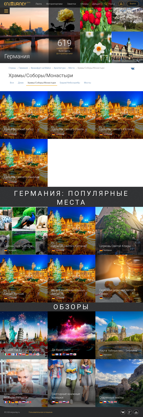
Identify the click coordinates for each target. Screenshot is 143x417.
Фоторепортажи (54, 4)
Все (12, 82)
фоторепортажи (64, 53)
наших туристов (64, 48)
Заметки (71, 4)
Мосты (87, 82)
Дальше (97, 4)
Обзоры (85, 4)
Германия (23, 68)
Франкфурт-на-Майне (41, 68)
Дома (20, 82)
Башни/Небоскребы (70, 82)
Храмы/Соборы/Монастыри (42, 82)
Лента (38, 4)
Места (71, 68)
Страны (12, 68)
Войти (133, 3)
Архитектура (59, 68)
